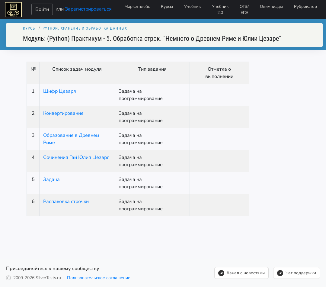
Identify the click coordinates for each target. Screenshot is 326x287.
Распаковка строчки (66, 201)
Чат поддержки (296, 273)
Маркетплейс (137, 6)
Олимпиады (271, 6)
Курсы (167, 6)
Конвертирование (63, 113)
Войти (42, 9)
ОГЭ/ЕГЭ (244, 9)
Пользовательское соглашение (98, 278)
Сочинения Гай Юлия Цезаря (76, 157)
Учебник (192, 6)
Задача (51, 179)
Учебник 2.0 (220, 9)
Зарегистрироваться (88, 8)
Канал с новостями (241, 273)
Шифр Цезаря (59, 91)
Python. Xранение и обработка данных (85, 28)
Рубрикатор (305, 6)
